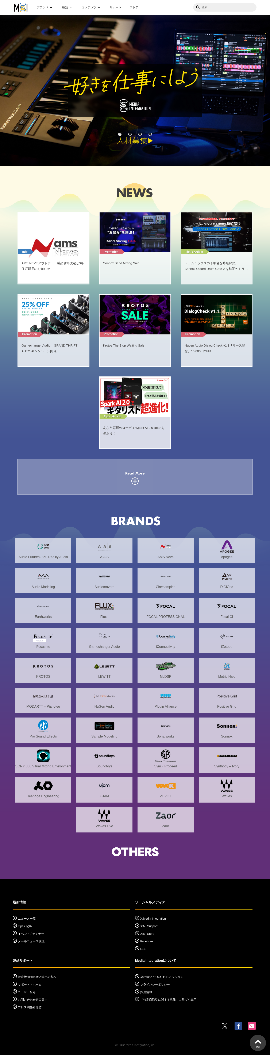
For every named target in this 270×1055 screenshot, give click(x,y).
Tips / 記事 (25, 926)
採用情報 (146, 992)
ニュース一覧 (27, 918)
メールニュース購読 (31, 941)
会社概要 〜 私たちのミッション (161, 977)
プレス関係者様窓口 (31, 1007)
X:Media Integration (153, 918)
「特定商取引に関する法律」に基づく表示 (168, 999)
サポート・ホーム (30, 984)
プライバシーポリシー (155, 984)
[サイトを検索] (224, 7)
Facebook (146, 941)
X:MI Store (147, 933)
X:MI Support (149, 926)
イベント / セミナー (31, 933)
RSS (143, 949)
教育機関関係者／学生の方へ (37, 977)
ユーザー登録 (27, 992)
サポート (116, 7)
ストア (134, 7)
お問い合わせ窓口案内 (32, 999)
